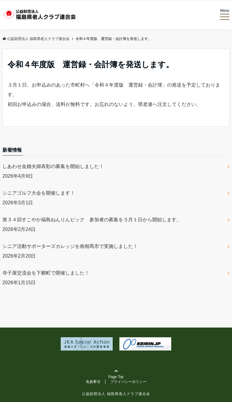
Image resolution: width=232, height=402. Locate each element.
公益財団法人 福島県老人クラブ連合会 (116, 394)
